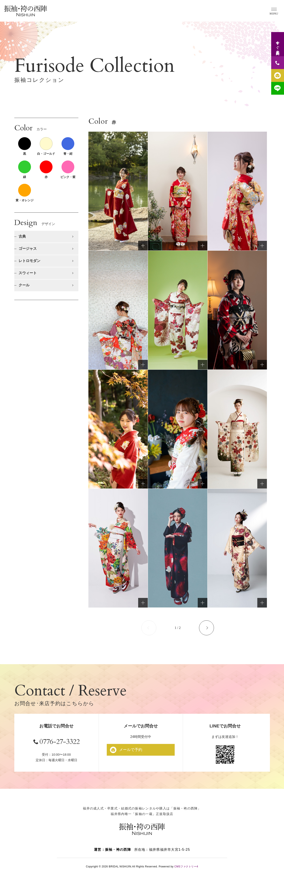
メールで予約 (131, 750)
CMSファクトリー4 (186, 868)
